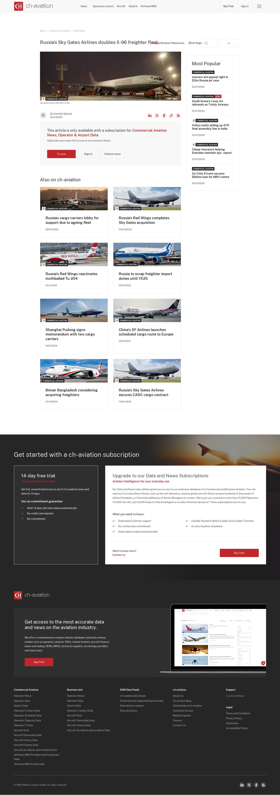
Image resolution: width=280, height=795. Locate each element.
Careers (177, 720)
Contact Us (179, 725)
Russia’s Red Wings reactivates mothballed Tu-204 (71, 276)
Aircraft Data (21, 730)
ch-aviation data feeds (133, 696)
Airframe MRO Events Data (29, 764)
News (93, 6)
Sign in (245, 6)
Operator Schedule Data (28, 715)
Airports (180, 6)
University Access (183, 710)
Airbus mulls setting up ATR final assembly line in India (210, 127)
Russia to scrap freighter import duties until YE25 (145, 276)
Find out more (112, 154)
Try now (61, 154)
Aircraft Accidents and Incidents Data (35, 750)
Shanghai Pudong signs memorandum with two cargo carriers (70, 334)
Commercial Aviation (59, 31)
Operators (114, 6)
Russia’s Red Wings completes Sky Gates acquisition (144, 220)
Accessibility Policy (237, 728)
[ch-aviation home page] (33, 6)
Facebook (164, 115)
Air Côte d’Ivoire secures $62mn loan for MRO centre (210, 175)
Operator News (22, 696)
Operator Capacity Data (27, 720)
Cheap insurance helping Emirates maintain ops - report (212, 151)
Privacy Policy (234, 718)
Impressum (232, 723)
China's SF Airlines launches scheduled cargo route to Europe (146, 332)
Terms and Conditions (238, 713)
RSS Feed (178, 115)
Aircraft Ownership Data (28, 735)
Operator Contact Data (27, 710)
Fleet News (79, 31)
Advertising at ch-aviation (187, 706)
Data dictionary (128, 710)
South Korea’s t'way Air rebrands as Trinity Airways (210, 103)
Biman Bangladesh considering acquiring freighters (72, 392)
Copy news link (171, 115)
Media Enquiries (182, 715)
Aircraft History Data (26, 740)
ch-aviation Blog (182, 701)
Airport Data (21, 706)
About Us (178, 696)
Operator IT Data (23, 725)
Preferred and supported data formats (141, 701)
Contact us (118, 555)
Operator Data (22, 701)
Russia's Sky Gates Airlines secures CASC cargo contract (143, 392)
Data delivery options (132, 706)
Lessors (137, 6)
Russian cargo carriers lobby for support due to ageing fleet (72, 220)
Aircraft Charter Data (26, 745)
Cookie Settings (235, 696)
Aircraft (158, 6)
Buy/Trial (228, 6)
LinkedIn (149, 115)
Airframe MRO (205, 6)
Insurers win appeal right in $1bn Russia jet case (210, 78)
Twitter (249, 785)
